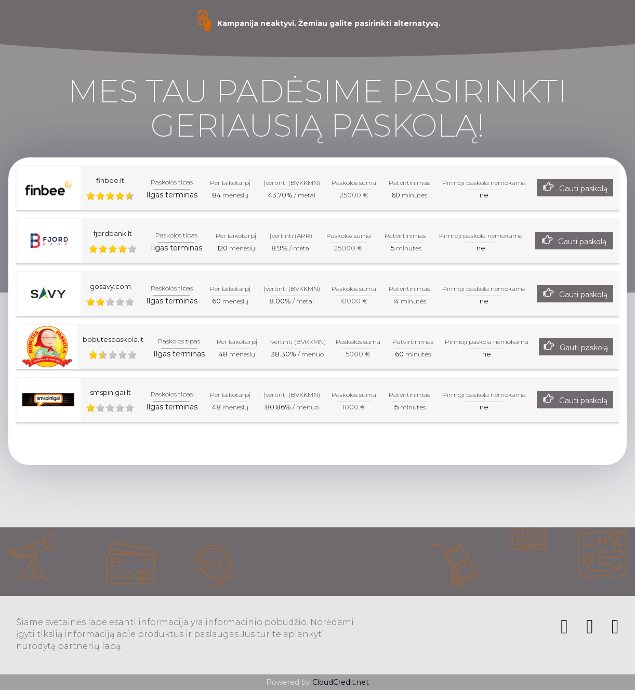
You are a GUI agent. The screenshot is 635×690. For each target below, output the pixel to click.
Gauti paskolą (583, 188)
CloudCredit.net (340, 682)
